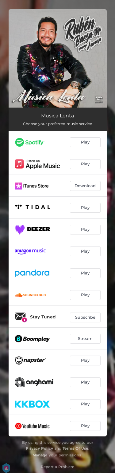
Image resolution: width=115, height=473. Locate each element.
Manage (40, 455)
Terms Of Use (75, 448)
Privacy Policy (39, 448)
